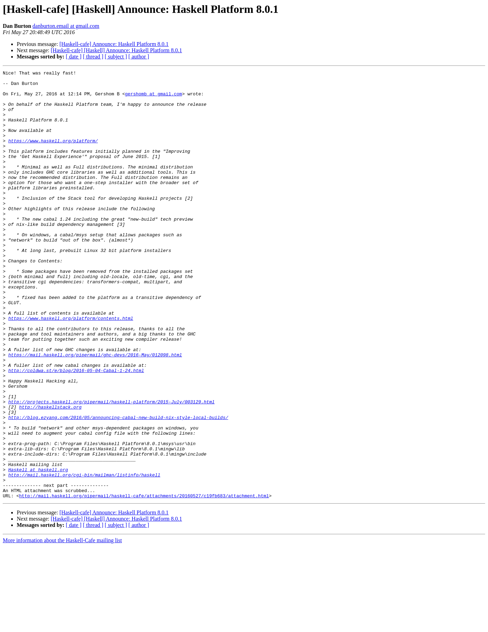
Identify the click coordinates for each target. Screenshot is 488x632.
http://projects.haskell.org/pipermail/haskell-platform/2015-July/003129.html (111, 468)
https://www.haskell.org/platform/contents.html (70, 368)
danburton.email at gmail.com (65, 26)
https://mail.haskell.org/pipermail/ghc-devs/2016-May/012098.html (95, 412)
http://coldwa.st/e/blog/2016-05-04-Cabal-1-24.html (76, 431)
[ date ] (73, 57)
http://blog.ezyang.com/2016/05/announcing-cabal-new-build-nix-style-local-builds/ (118, 487)
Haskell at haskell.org (38, 550)
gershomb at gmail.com (153, 99)
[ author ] (138, 57)
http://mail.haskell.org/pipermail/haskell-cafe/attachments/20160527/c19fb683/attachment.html (144, 581)
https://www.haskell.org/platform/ (53, 155)
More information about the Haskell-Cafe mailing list (62, 626)
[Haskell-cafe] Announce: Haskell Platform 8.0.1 (114, 44)
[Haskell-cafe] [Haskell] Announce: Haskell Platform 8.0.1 (116, 50)
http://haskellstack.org (50, 475)
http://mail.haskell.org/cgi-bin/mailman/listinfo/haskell (84, 556)
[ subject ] (116, 57)
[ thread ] (93, 57)
